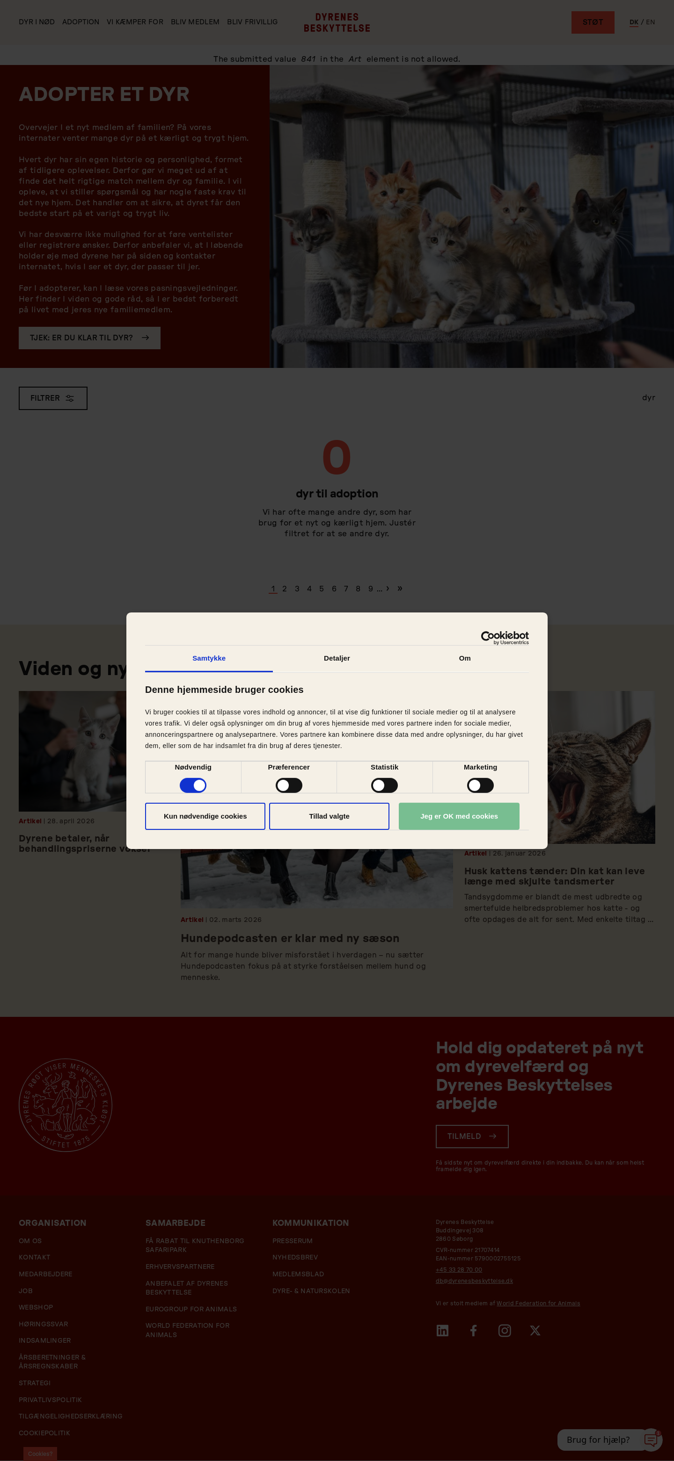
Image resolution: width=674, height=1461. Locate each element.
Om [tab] (465, 658)
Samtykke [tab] (209, 658)
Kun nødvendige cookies (205, 816)
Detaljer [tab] (337, 658)
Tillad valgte (329, 816)
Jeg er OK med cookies (459, 816)
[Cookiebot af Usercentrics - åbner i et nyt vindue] (488, 638)
